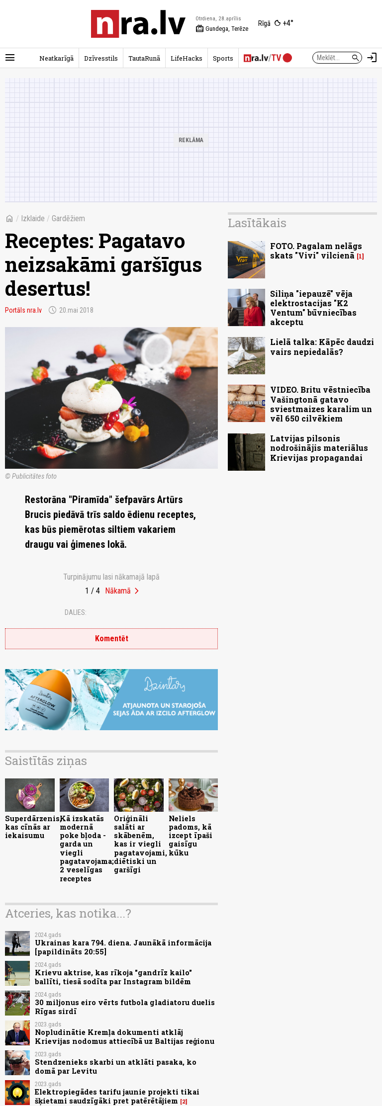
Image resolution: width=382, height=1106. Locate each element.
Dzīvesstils (101, 58)
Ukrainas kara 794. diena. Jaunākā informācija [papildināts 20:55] (123, 947)
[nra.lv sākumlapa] (138, 24)
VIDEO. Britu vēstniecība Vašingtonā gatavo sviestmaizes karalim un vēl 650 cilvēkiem (321, 404)
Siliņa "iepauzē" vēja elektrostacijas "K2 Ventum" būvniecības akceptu (313, 308)
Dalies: (76, 612)
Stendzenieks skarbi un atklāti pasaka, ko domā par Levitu (115, 1066)
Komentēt (111, 638)
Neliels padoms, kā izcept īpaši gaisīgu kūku (190, 835)
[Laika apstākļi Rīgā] (275, 23)
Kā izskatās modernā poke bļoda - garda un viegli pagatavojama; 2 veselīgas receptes (87, 848)
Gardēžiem (68, 218)
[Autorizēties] (372, 58)
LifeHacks (186, 58)
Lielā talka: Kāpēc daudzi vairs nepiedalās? (322, 346)
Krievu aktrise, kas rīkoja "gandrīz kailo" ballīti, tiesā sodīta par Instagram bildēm (113, 977)
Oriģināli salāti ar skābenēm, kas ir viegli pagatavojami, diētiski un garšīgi (140, 844)
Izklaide (33, 218)
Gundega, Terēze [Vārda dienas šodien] (221, 29)
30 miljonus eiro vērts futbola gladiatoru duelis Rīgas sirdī (125, 1007)
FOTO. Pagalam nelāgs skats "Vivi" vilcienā (316, 250)
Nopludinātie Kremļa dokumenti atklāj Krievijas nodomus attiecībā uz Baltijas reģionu (124, 1036)
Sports (223, 58)
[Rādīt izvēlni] (10, 58)
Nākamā (118, 591)
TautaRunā (144, 58)
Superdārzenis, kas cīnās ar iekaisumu (33, 827)
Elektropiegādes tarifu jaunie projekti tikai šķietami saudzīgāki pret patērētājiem (117, 1096)
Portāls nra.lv (23, 310)
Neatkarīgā (56, 58)
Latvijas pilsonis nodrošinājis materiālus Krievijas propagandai (319, 447)
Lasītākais (257, 223)
